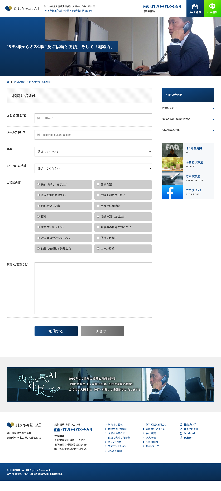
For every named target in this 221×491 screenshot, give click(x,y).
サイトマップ (151, 456)
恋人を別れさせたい (51, 205)
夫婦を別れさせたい (111, 205)
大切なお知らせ (115, 443)
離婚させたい (61, 22)
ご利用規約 (150, 452)
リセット (102, 341)
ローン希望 (105, 259)
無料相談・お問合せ (201, 22)
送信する (56, 341)
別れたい (38, 22)
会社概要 (149, 443)
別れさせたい (16, 22)
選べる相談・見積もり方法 (176, 129)
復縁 (103, 22)
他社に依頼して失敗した (54, 259)
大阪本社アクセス (154, 439)
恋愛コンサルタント (50, 237)
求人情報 (149, 448)
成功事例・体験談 (126, 22)
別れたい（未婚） (49, 216)
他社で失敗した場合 (117, 448)
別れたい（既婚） (108, 216)
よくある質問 (153, 22)
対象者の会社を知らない (54, 248)
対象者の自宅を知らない (114, 237)
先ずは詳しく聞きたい (52, 195)
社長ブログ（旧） (190, 439)
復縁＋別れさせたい (111, 227)
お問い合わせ (169, 118)
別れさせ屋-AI (114, 435)
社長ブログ (188, 435)
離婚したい (85, 22)
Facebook (187, 443)
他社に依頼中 (107, 248)
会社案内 (176, 22)
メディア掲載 (113, 452)
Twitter (186, 448)
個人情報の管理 (171, 140)
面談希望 (104, 195)
